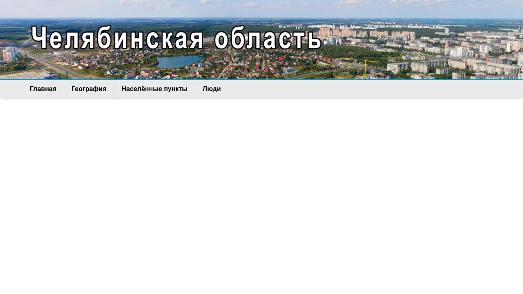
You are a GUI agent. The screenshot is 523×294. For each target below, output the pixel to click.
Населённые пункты (155, 88)
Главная (43, 88)
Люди (212, 88)
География (89, 88)
